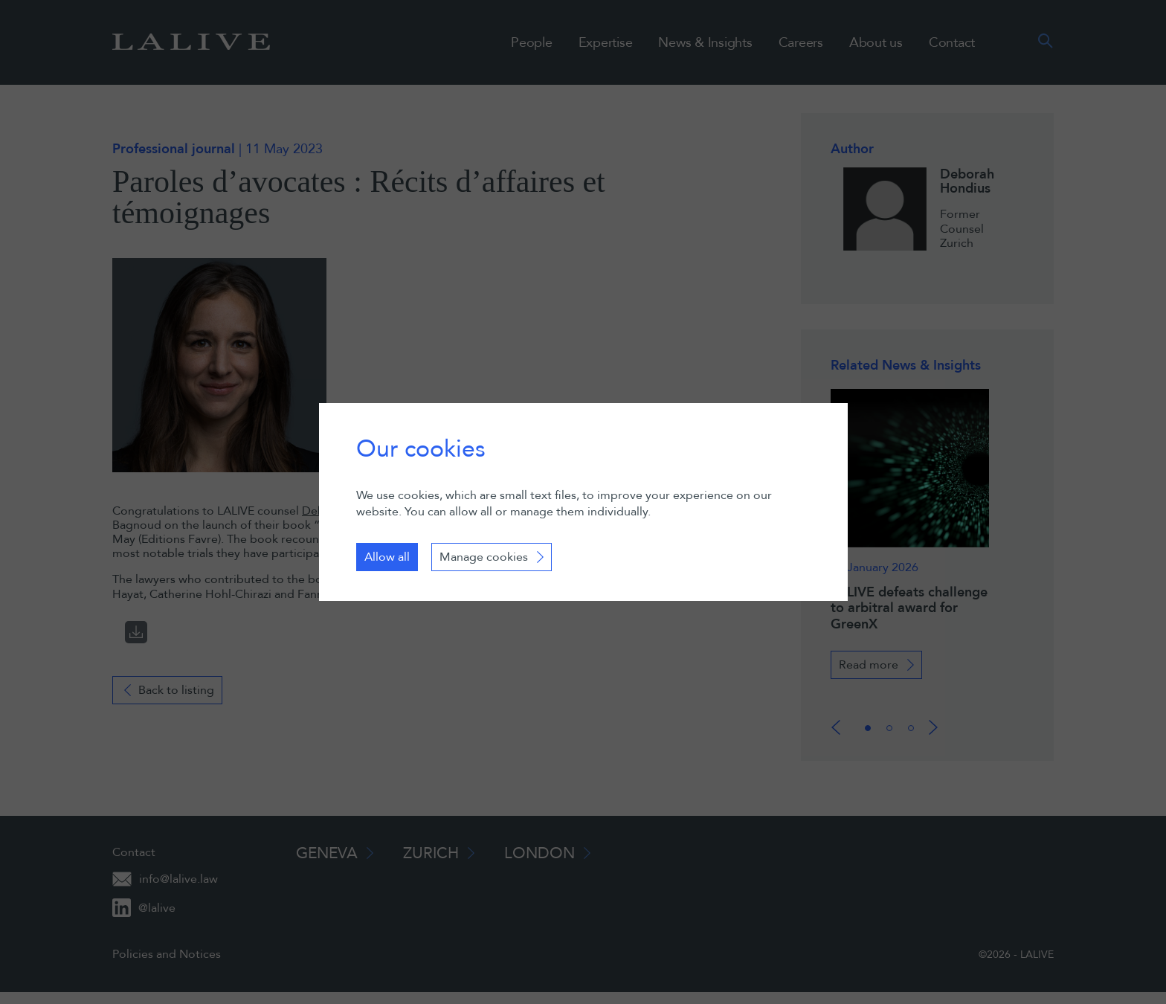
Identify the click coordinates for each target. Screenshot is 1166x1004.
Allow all (387, 557)
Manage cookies (483, 557)
